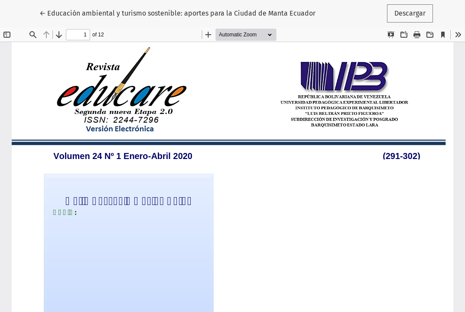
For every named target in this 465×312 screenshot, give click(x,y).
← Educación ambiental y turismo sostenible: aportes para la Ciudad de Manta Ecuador (177, 12)
